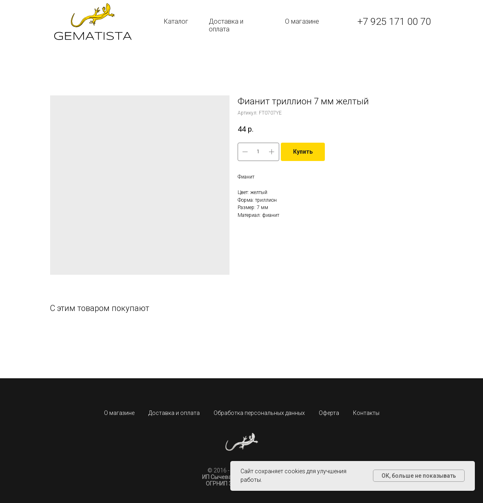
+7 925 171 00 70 (394, 21)
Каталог (176, 21)
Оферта (329, 413)
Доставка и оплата (226, 25)
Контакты (366, 413)
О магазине (302, 21)
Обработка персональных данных (259, 413)
